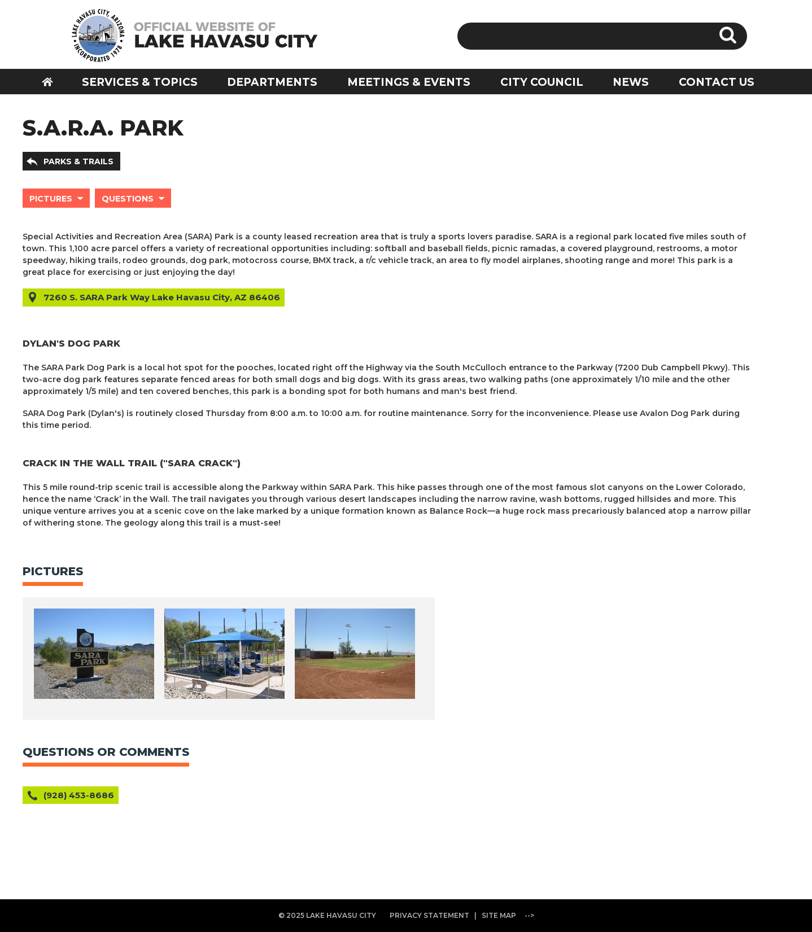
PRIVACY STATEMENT (429, 915)
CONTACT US (716, 82)
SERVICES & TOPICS (140, 82)
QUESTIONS (128, 199)
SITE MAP (499, 915)
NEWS (631, 82)
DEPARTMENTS (272, 82)
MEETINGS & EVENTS (408, 82)
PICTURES (50, 199)
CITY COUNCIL (541, 82)
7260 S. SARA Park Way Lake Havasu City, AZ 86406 (161, 297)
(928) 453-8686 (78, 795)
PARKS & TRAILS (78, 161)
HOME (55, 81)
